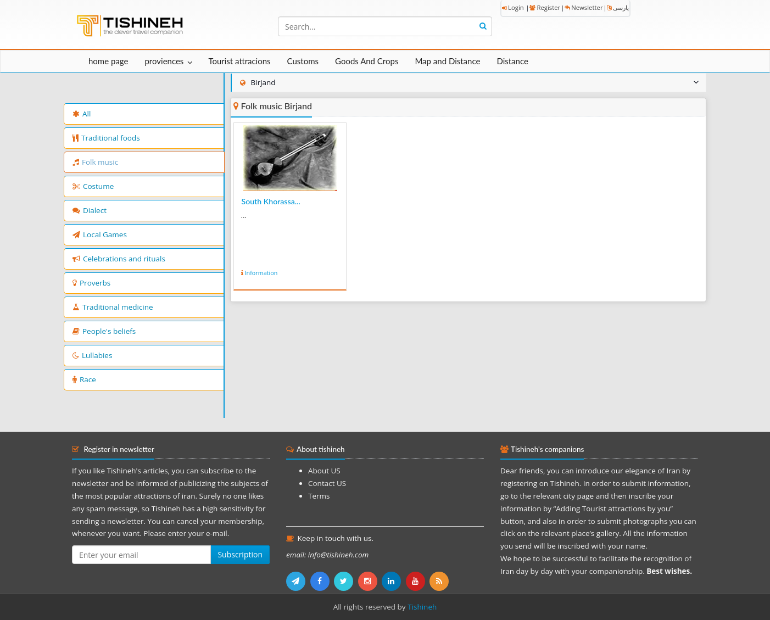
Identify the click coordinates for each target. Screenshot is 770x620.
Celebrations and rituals (118, 259)
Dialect (89, 210)
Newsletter (583, 7)
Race (84, 379)
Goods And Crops (366, 61)
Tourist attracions (239, 61)
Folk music (95, 162)
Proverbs (91, 283)
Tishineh (422, 607)
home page (108, 61)
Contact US (327, 483)
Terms (319, 496)
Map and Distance (447, 61)
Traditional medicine (112, 307)
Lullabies (92, 355)
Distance (512, 61)
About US (324, 471)
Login (513, 7)
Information (261, 273)
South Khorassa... (271, 201)
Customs (303, 61)
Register (544, 7)
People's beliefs (104, 331)
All (81, 114)
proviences (163, 61)
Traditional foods (106, 138)
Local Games (99, 234)
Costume (93, 186)
